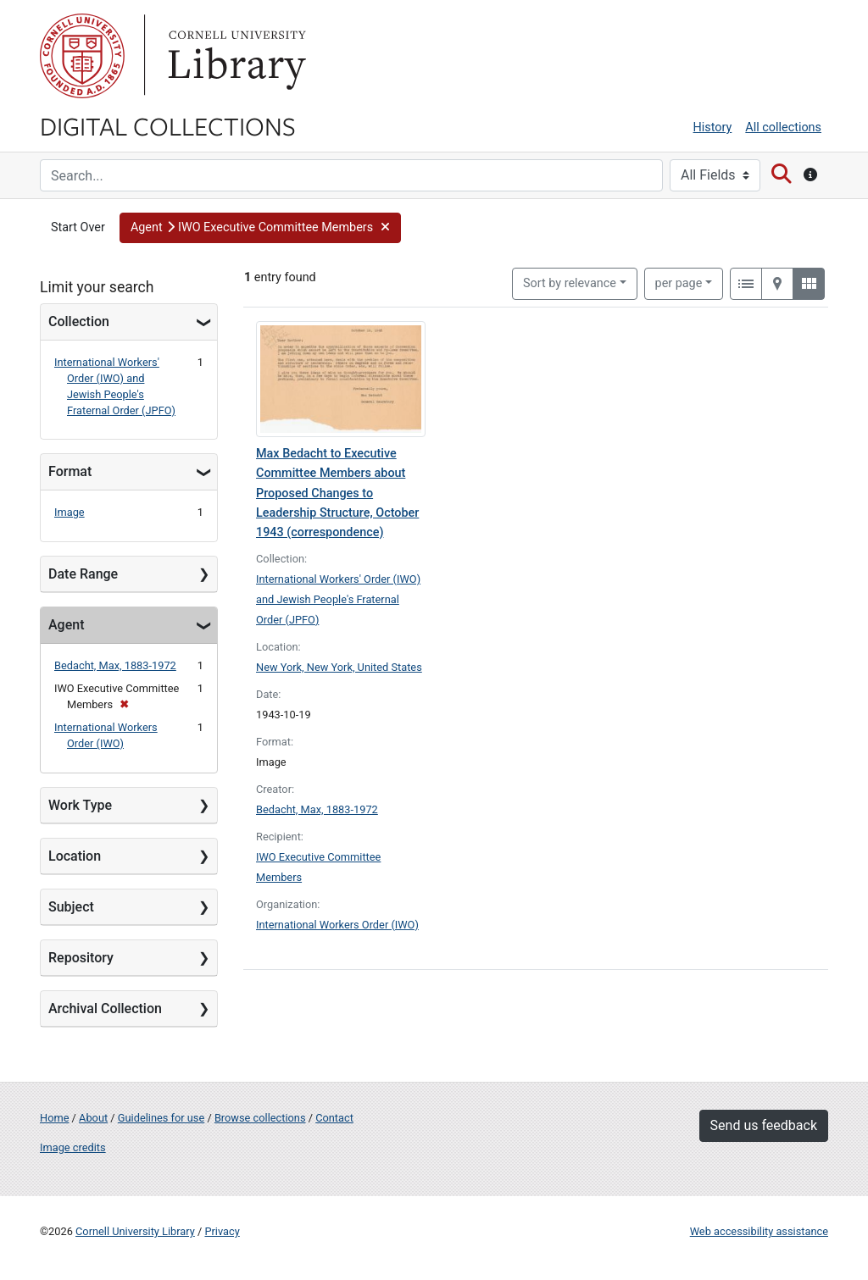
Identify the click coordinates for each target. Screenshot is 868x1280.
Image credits (73, 1147)
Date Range (83, 574)
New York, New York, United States (339, 667)
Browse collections (260, 1117)
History (712, 127)
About (93, 1117)
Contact (334, 1117)
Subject (71, 907)
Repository (81, 958)
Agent (66, 625)
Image (69, 512)
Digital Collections (168, 125)
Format (70, 471)
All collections (783, 127)
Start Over (78, 227)
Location (74, 856)
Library (235, 56)
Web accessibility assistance (759, 1231)
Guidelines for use (161, 1117)
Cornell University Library (135, 1231)
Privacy (221, 1231)
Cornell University (82, 56)
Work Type (80, 805)
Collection (78, 321)
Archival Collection (105, 1008)
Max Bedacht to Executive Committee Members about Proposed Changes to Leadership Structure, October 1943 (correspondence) (337, 492)
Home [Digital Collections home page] (54, 1117)
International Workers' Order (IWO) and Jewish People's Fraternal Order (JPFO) (338, 599)
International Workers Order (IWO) (337, 924)
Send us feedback (763, 1125)
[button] (261, 228)
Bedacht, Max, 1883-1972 (115, 665)
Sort (569, 283)
